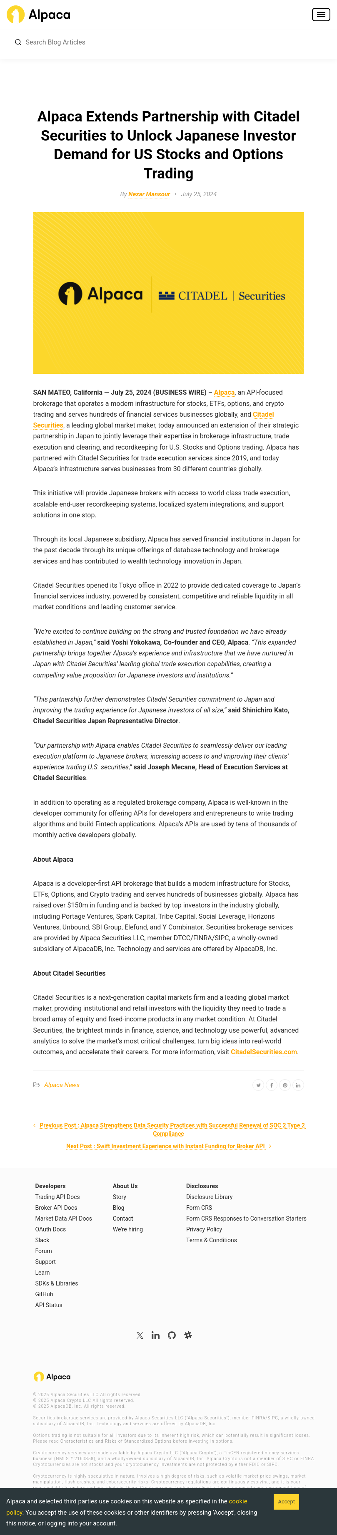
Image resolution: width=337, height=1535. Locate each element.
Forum (43, 1251)
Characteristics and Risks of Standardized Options (116, 1441)
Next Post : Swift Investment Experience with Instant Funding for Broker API (170, 1146)
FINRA (258, 1418)
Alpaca (224, 392)
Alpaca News (62, 1085)
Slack (42, 1240)
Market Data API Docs (63, 1218)
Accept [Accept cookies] (286, 1501)
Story (119, 1197)
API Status (48, 1305)
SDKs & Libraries (56, 1283)
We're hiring (128, 1229)
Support (45, 1261)
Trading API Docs (57, 1197)
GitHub (44, 1294)
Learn (42, 1272)
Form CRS (199, 1207)
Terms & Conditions (211, 1240)
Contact (123, 1218)
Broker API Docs (56, 1207)
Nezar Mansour (149, 194)
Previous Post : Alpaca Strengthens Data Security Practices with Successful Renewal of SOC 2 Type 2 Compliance (168, 1129)
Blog (119, 1207)
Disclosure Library (209, 1197)
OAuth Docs (50, 1229)
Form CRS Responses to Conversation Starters (246, 1218)
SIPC (272, 1418)
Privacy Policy (204, 1229)
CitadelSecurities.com (264, 1052)
